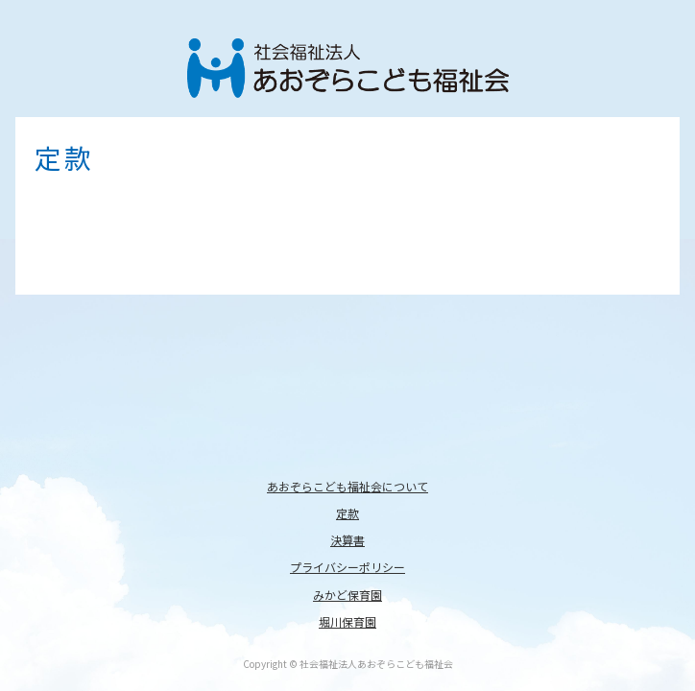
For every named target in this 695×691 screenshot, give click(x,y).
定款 (347, 513)
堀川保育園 (347, 621)
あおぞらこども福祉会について (347, 486)
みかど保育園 (347, 594)
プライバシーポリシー (347, 567)
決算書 (347, 540)
